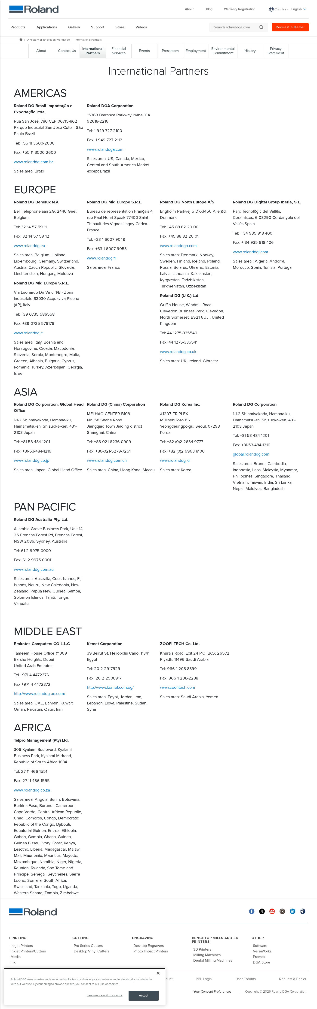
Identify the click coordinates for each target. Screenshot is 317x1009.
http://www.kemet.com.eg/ (110, 687)
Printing (18, 938)
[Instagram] (282, 911)
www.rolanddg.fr (101, 258)
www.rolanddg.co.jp (31, 460)
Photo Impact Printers (150, 951)
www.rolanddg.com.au (34, 569)
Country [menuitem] (280, 9)
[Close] (158, 973)
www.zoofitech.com (177, 687)
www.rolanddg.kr (175, 460)
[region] (85, 986)
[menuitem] (20, 27)
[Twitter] (262, 911)
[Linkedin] (292, 911)
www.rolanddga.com (105, 149)
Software (260, 945)
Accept (143, 995)
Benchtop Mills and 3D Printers (215, 940)
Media (16, 957)
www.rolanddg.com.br (33, 161)
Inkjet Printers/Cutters (28, 951)
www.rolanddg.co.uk (178, 351)
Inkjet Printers (22, 945)
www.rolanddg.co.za (32, 790)
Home (20, 39)
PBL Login (204, 979)
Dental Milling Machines (212, 960)
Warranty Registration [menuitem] (239, 9)
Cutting (80, 938)
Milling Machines (207, 955)
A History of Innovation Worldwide (48, 39)
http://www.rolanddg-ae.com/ (39, 693)
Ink (13, 962)
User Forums (245, 979)
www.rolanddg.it (28, 332)
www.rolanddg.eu (29, 245)
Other (258, 938)
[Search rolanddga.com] (236, 27)
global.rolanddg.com (251, 454)
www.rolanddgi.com (250, 251)
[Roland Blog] (302, 911)
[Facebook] (252, 911)
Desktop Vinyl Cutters (91, 951)
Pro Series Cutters (88, 945)
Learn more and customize (104, 995)
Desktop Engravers (148, 945)
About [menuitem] (191, 9)
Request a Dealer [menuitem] (290, 27)
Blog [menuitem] (209, 9)
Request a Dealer (292, 979)
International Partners (88, 39)
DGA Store (261, 962)
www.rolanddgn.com (178, 245)
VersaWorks (262, 951)
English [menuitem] (298, 9)
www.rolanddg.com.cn (107, 460)
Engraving (143, 938)
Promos (259, 957)
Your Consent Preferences (212, 992)
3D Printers (202, 949)
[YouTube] (272, 911)
